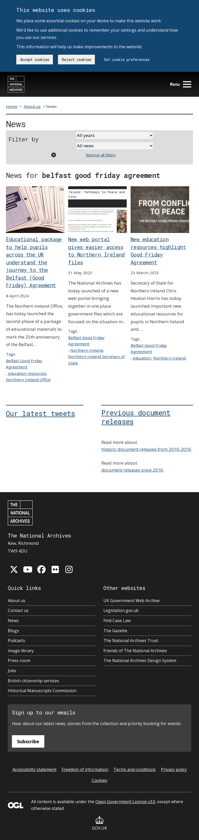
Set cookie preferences (127, 59)
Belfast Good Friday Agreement (24, 363)
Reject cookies (76, 59)
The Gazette (115, 631)
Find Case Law (117, 620)
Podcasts (16, 640)
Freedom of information (85, 769)
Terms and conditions (134, 769)
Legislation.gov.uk (121, 610)
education (142, 358)
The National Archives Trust (130, 640)
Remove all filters (101, 155)
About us (32, 106)
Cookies (99, 780)
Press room (19, 660)
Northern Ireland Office (28, 379)
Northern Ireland (86, 350)
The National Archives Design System (139, 660)
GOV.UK (99, 823)
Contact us (18, 610)
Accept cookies (34, 59)
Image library (21, 650)
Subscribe (28, 741)
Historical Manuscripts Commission (42, 690)
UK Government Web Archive (131, 600)
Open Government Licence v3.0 (125, 801)
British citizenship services (33, 681)
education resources (27, 373)
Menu (180, 84)
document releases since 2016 (132, 470)
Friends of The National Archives (135, 650)
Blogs (13, 631)
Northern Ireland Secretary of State (96, 359)
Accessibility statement (34, 769)
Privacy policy (174, 769)
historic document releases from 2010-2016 (146, 449)
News (13, 620)
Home (11, 106)
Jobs (12, 670)
